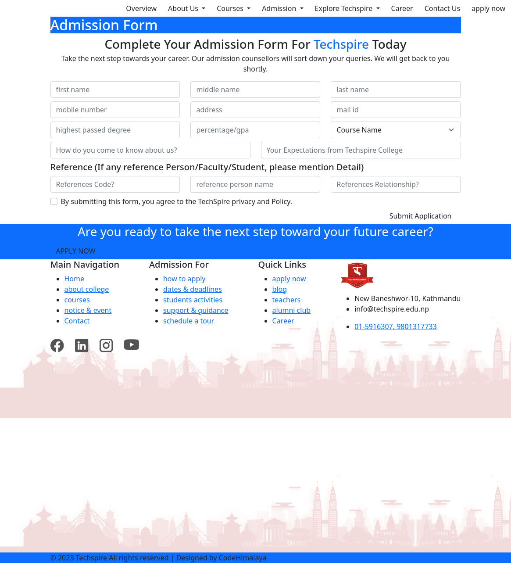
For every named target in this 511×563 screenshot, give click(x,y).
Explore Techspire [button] (345, 8)
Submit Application (421, 216)
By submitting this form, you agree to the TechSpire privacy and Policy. (177, 201)
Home (74, 278)
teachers (286, 300)
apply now (488, 8)
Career (402, 8)
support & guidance (196, 310)
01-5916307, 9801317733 (395, 326)
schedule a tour (188, 321)
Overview (141, 8)
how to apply (184, 278)
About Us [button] (184, 8)
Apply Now (76, 251)
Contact (77, 321)
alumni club (291, 310)
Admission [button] (280, 8)
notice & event (88, 310)
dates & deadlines (192, 289)
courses (77, 300)
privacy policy (380, 558)
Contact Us (442, 8)
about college (86, 289)
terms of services (431, 558)
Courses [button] (231, 8)
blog (279, 289)
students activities (192, 300)
